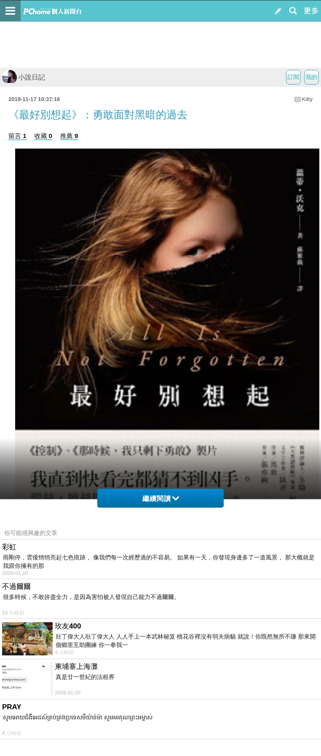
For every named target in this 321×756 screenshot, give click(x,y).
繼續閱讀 (160, 498)
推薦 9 (69, 135)
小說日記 (23, 77)
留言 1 (17, 135)
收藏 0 (43, 135)
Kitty (307, 99)
